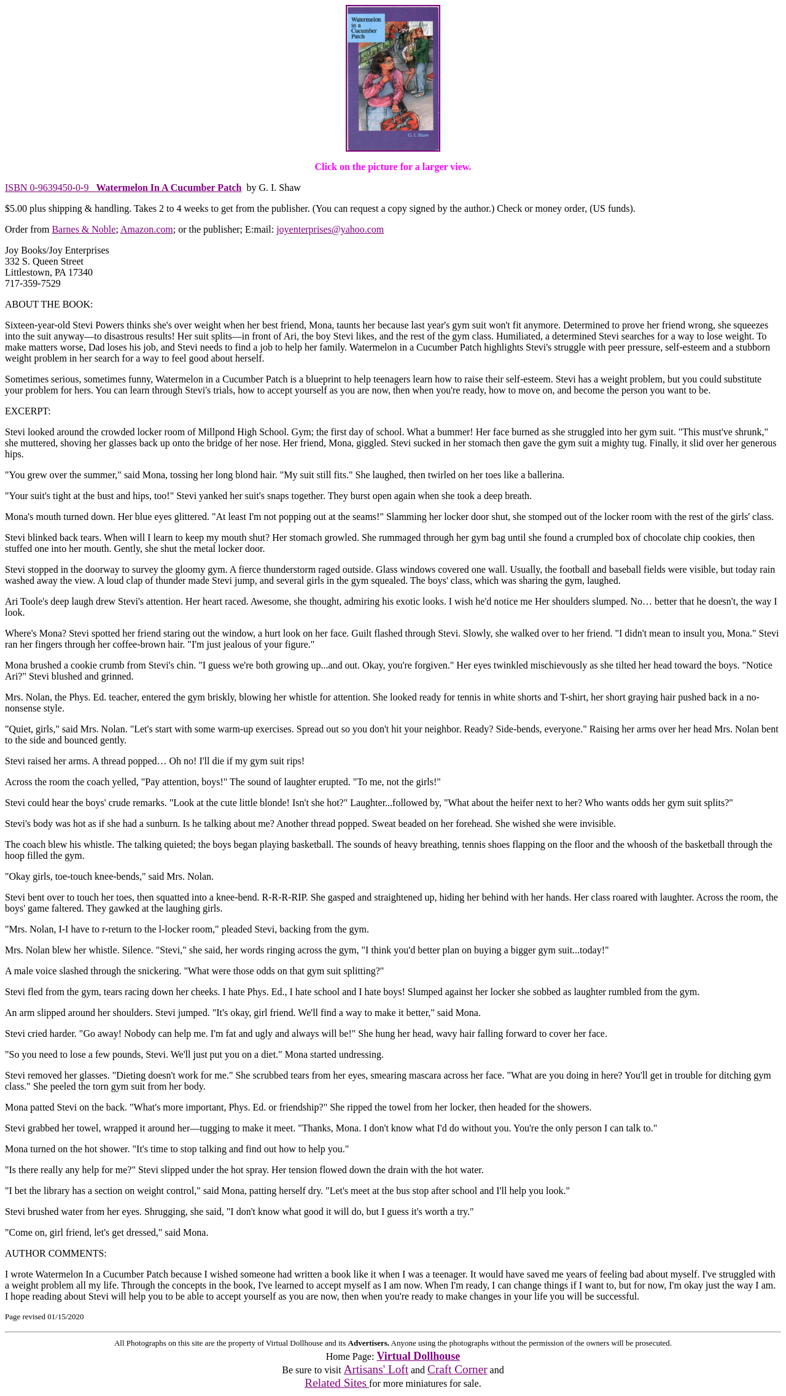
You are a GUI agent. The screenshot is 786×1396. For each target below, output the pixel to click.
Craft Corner (457, 1369)
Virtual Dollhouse (418, 1356)
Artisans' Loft (376, 1369)
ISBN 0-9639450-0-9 (123, 187)
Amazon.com (146, 229)
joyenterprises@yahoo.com (330, 229)
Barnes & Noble (83, 229)
